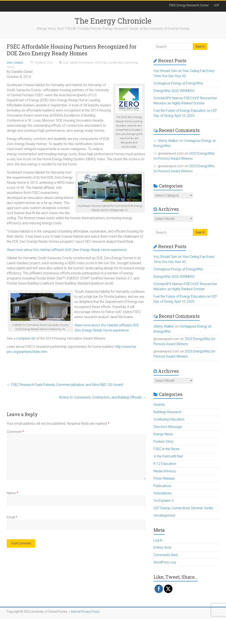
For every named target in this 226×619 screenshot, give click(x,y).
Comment (15, 432)
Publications (162, 486)
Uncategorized (164, 515)
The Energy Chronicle (112, 21)
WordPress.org (164, 562)
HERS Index (100, 62)
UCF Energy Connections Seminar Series (183, 508)
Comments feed (165, 555)
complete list (25, 338)
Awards (159, 405)
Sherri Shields (15, 62)
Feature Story (163, 441)
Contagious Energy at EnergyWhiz (178, 83)
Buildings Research (167, 412)
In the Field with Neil (168, 456)
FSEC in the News (166, 449)
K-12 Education (164, 464)
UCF (216, 5)
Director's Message (167, 427)
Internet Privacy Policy (85, 611)
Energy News (163, 434)
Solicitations (162, 493)
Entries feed (162, 548)
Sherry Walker (168, 141)
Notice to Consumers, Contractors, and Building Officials (102, 397)
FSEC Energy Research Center (189, 5)
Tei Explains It (163, 501)
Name (12, 493)
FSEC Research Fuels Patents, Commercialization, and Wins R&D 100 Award (65, 385)
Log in (157, 540)
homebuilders (116, 62)
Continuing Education (168, 419)
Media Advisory (164, 471)
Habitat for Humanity (81, 62)
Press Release (164, 478)
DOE (65, 62)
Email (12, 517)
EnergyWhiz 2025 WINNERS (174, 91)
